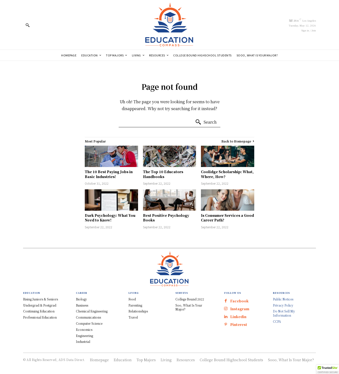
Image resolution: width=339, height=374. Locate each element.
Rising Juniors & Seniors (40, 299)
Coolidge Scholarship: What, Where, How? (227, 174)
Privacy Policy (283, 305)
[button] (27, 25)
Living (166, 359)
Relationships (138, 311)
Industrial (83, 341)
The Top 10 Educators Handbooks (163, 174)
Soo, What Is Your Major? (188, 307)
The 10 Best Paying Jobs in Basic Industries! (109, 174)
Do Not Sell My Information (284, 313)
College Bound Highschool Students (231, 359)
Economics (84, 329)
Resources (186, 359)
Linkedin (238, 317)
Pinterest (238, 324)
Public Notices (283, 299)
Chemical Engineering (92, 311)
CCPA (277, 321)
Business (82, 305)
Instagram (239, 309)
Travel (133, 317)
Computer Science (89, 323)
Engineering (84, 336)
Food (132, 299)
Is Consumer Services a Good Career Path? (227, 218)
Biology (81, 299)
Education (123, 359)
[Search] (205, 122)
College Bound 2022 (189, 299)
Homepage (99, 359)
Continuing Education (39, 311)
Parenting (135, 305)
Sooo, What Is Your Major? (291, 359)
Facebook (239, 301)
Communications (88, 317)
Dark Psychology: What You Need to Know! (110, 218)
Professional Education (40, 317)
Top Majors (146, 359)
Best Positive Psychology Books (166, 218)
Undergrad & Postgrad (39, 305)
